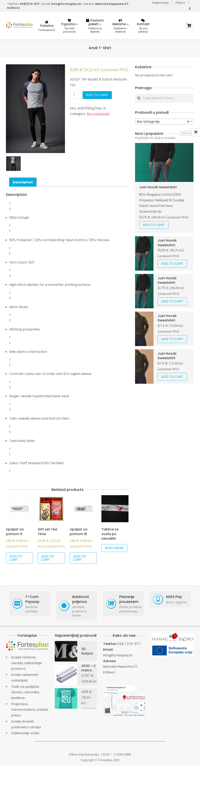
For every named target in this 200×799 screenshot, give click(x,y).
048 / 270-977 (129, 643)
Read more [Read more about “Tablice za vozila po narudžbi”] (114, 548)
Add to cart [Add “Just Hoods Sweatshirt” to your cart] (154, 224)
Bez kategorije (98, 113)
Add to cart (97, 95)
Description (23, 182)
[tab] (22, 182)
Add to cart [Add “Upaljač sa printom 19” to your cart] (79, 558)
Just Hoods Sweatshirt (158, 187)
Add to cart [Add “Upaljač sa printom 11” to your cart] (15, 558)
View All (186, 133)
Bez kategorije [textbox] (163, 122)
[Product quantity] (76, 95)
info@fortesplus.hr (118, 655)
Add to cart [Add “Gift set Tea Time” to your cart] (47, 558)
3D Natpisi (87, 651)
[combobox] (164, 121)
